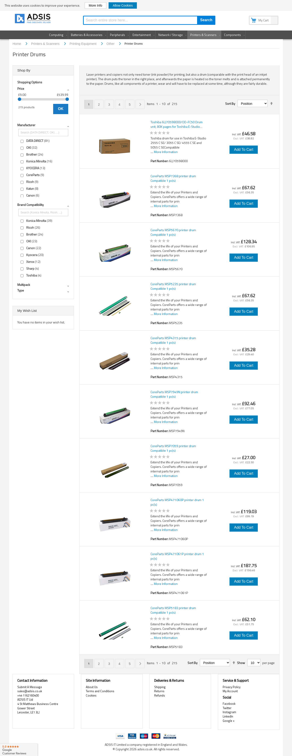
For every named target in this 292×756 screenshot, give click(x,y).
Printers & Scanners (45, 44)
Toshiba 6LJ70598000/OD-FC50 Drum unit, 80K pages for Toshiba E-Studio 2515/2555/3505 (177, 124)
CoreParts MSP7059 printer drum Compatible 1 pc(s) (173, 448)
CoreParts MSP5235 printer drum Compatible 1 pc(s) (173, 286)
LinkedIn (228, 716)
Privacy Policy (231, 687)
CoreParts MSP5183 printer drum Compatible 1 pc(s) (173, 610)
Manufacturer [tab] (26, 125)
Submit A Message (29, 687)
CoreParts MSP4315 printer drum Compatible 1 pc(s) (173, 340)
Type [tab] (20, 290)
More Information (166, 151)
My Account (230, 691)
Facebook (229, 703)
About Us (92, 687)
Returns (159, 691)
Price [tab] (20, 88)
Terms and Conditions (100, 691)
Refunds (159, 695)
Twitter (227, 708)
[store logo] (33, 19)
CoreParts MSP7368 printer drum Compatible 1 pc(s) (173, 178)
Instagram (229, 712)
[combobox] (149, 20)
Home (17, 44)
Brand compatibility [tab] (30, 204)
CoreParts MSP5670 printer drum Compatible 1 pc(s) (173, 232)
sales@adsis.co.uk (29, 691)
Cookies (91, 695)
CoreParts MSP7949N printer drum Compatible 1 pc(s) (174, 394)
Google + (229, 720)
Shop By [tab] (23, 70)
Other (111, 44)
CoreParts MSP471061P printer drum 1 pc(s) (177, 556)
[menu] (146, 35)
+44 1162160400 (28, 695)
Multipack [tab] (23, 284)
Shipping (160, 687)
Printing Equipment (83, 44)
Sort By (230, 103)
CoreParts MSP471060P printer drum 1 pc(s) (177, 502)
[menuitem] (57, 35)
